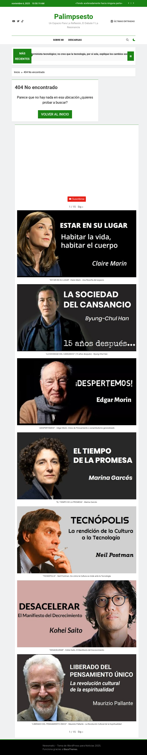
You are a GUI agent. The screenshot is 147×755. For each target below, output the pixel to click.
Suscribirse (76, 199)
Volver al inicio (55, 114)
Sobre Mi (58, 40)
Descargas (75, 40)
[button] (80, 207)
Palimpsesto (73, 16)
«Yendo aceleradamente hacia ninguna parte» (98, 3)
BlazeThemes (70, 749)
